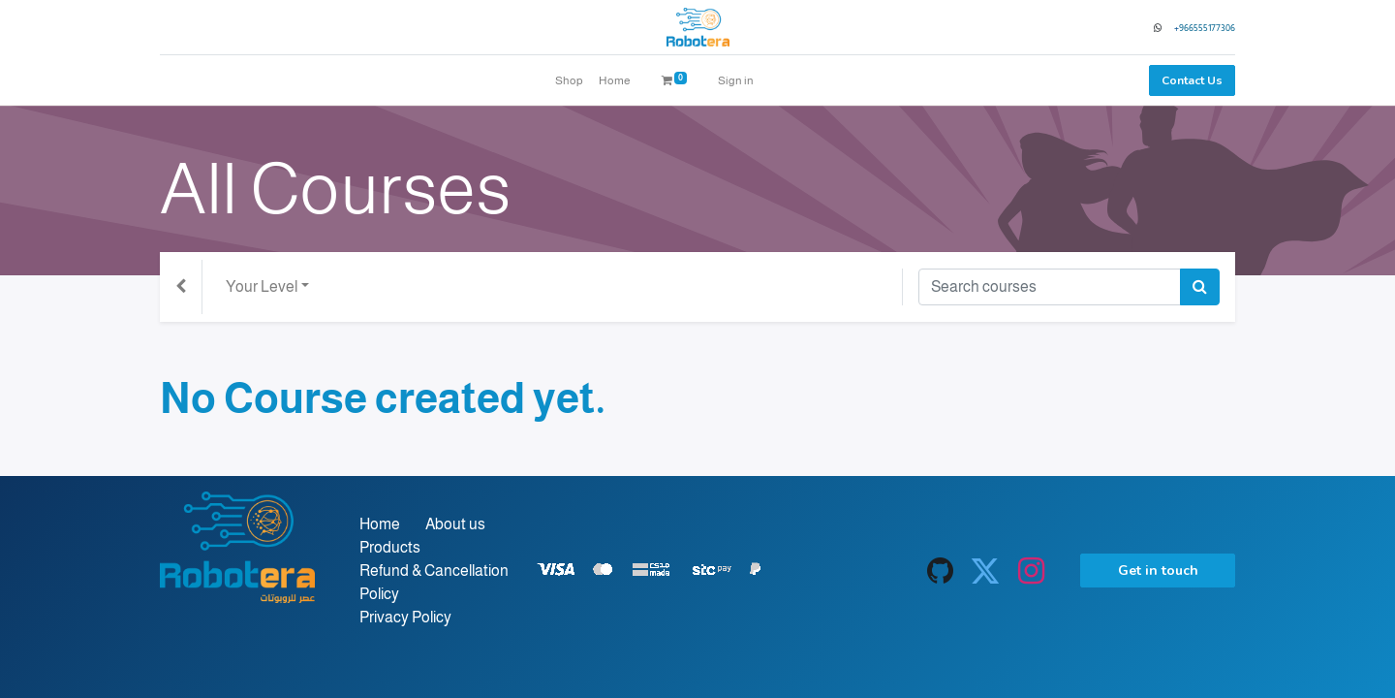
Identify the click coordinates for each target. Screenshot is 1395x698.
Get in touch (1158, 570)
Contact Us (1192, 80)
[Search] (1200, 287)
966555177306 (1207, 27)
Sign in (736, 80)
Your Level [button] (261, 286)
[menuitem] (569, 80)
